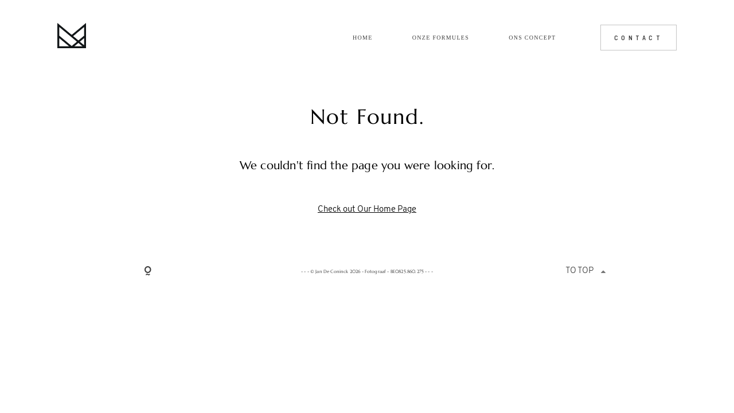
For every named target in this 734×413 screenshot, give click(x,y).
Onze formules (440, 38)
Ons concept (532, 38)
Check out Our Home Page (367, 209)
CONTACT (638, 37)
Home (363, 38)
